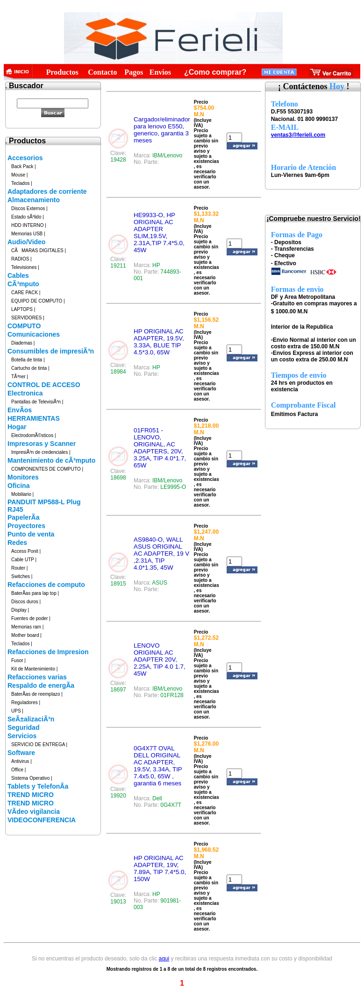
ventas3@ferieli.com (298, 135)
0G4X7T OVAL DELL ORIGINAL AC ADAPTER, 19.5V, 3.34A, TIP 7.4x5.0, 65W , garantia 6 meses (158, 766)
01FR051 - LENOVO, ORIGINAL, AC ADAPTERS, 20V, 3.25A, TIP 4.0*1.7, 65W (160, 448)
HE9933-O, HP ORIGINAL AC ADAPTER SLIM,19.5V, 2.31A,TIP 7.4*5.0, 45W (159, 233)
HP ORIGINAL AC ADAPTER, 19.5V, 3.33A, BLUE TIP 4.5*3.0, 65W (159, 342)
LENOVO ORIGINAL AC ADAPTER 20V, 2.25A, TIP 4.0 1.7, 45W (160, 659)
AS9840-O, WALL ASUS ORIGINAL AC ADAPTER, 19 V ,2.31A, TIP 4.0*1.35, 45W (161, 553)
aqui (163, 958)
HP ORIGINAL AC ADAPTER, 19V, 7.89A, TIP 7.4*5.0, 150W (160, 868)
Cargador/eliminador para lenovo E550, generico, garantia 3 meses (162, 130)
